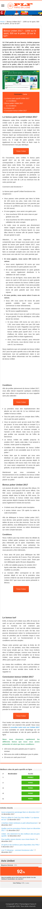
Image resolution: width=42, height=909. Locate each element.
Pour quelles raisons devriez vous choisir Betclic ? (18, 839)
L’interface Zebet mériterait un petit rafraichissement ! (19, 823)
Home (2, 22)
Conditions (11, 101)
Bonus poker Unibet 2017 (13, 103)
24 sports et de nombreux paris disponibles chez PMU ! (20, 845)
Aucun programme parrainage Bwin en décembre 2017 (20, 812)
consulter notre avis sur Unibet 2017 (25, 727)
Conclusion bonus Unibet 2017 (15, 111)
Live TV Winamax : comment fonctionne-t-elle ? (17, 850)
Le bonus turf (9, 108)
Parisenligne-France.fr (28, 904)
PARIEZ (30, 777)
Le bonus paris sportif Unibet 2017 (16, 98)
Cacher (25, 94)
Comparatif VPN (12, 904)
